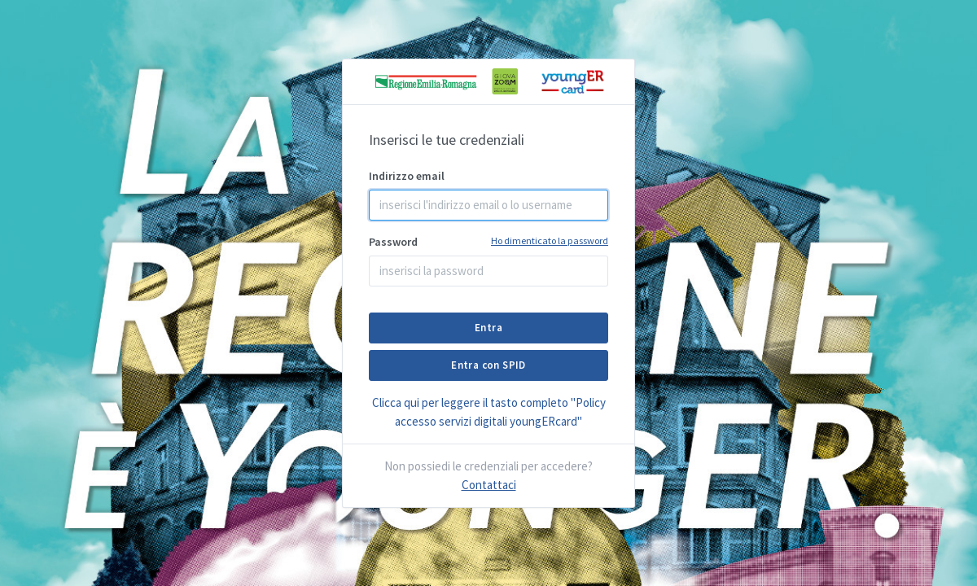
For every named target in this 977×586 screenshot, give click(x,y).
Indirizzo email (407, 175)
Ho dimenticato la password (549, 240)
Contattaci (489, 484)
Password (488, 241)
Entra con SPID (488, 365)
